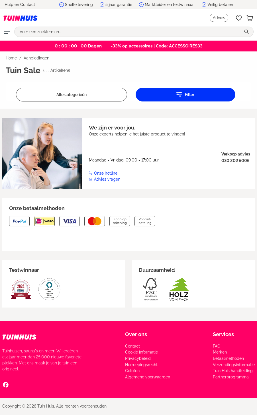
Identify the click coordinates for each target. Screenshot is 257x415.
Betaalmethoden (228, 358)
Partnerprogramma (231, 377)
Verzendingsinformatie (234, 364)
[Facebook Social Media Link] (5, 384)
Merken (220, 352)
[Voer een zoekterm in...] (127, 32)
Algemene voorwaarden (147, 377)
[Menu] (6, 32)
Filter (185, 94)
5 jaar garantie (118, 4)
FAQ (216, 346)
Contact (132, 346)
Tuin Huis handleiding (233, 370)
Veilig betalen (220, 4)
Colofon (132, 370)
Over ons (136, 334)
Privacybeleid (138, 358)
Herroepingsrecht (141, 364)
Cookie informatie (141, 352)
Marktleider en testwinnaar (170, 4)
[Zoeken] (247, 32)
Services (223, 334)
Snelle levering (79, 4)
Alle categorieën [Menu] (71, 94)
